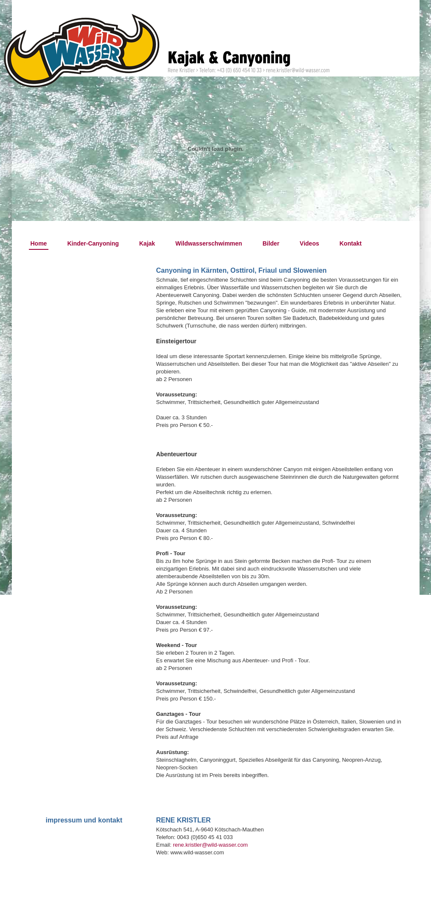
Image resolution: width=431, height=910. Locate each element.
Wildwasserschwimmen (208, 243)
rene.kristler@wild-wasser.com (210, 845)
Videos (309, 243)
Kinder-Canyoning (92, 243)
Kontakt (351, 243)
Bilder (270, 243)
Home (39, 243)
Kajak (147, 243)
